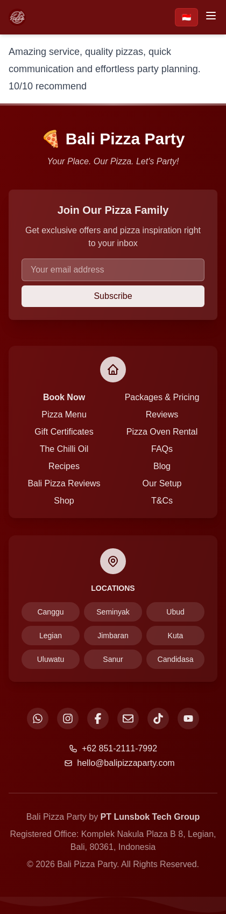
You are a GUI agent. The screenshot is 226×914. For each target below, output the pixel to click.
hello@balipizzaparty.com (119, 763)
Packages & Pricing (162, 397)
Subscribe (113, 296)
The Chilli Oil (64, 448)
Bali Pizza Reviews (63, 483)
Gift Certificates (63, 431)
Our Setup (162, 483)
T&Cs (162, 500)
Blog (162, 466)
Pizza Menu (64, 414)
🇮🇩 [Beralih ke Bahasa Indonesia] (186, 17)
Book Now (64, 397)
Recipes (64, 466)
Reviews (162, 414)
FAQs (162, 448)
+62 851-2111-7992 (113, 748)
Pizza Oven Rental (162, 431)
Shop (64, 500)
